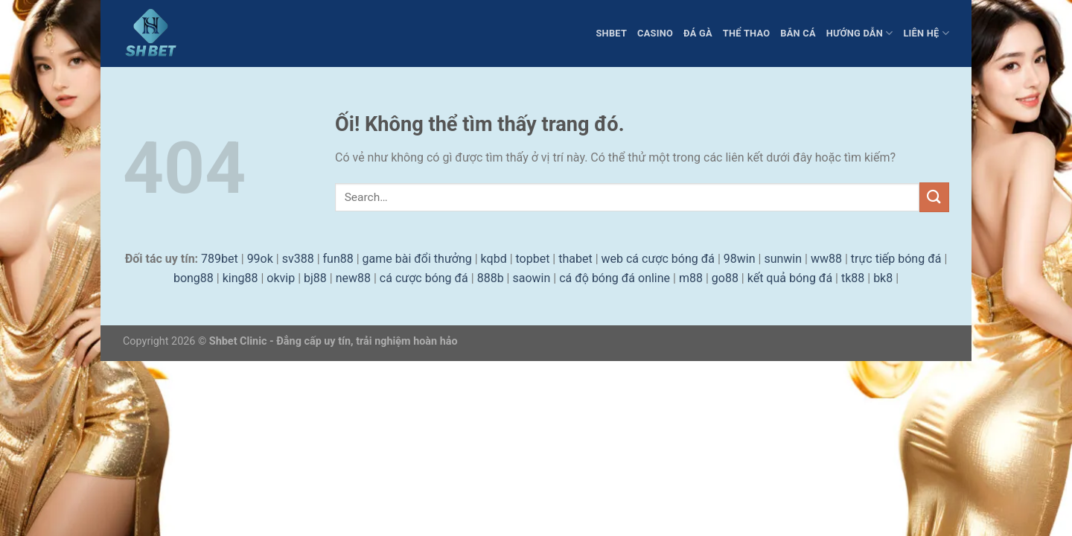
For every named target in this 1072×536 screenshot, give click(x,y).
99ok (260, 259)
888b (490, 278)
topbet (533, 259)
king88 (240, 278)
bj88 (315, 278)
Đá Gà (697, 33)
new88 (353, 278)
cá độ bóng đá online (614, 278)
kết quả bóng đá (789, 278)
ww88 (826, 259)
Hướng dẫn (859, 33)
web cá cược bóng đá (658, 259)
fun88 (338, 259)
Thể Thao (746, 33)
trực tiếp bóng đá (896, 259)
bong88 (193, 278)
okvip (281, 278)
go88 (725, 278)
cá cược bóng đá (424, 278)
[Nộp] (934, 196)
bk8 (883, 278)
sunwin (783, 259)
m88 (691, 278)
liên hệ (926, 33)
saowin (531, 278)
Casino (655, 33)
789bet (219, 259)
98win (740, 259)
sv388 (298, 259)
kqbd (494, 259)
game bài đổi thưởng (417, 259)
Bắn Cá (797, 33)
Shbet (611, 33)
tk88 (852, 278)
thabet (575, 259)
